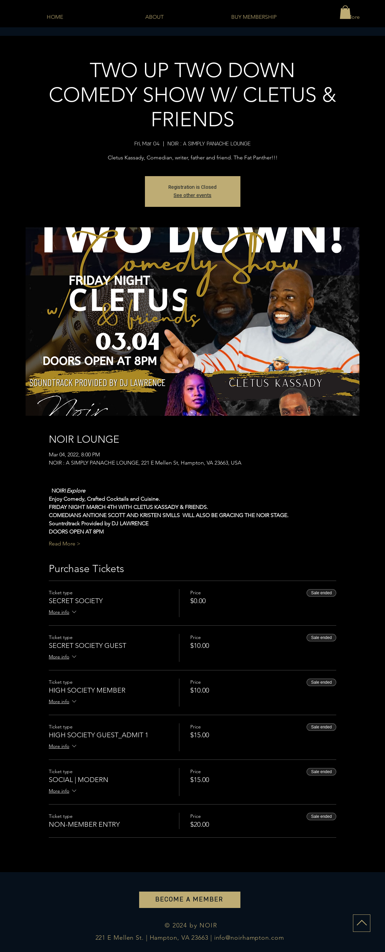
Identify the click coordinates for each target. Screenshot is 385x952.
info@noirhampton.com (249, 937)
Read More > (64, 543)
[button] (345, 12)
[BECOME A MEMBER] (189, 900)
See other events (192, 195)
